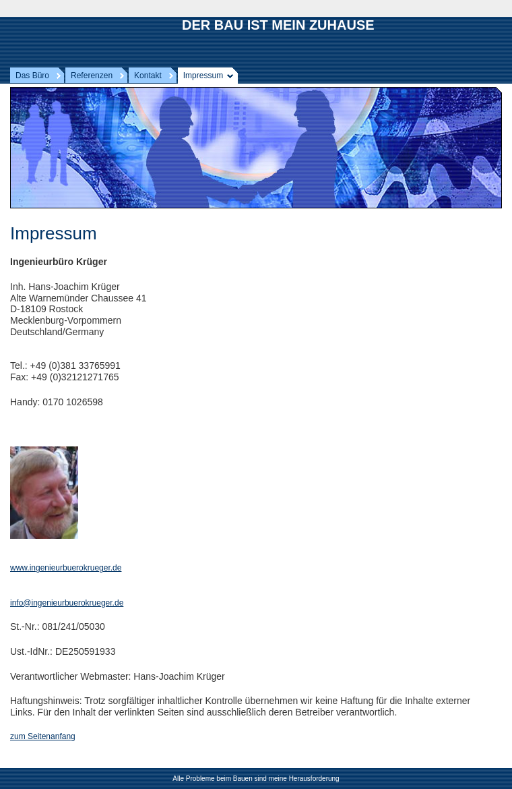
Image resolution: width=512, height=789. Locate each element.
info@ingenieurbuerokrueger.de (66, 603)
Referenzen (92, 75)
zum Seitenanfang (42, 736)
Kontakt (148, 75)
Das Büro (32, 75)
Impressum (203, 75)
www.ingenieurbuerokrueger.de (65, 568)
